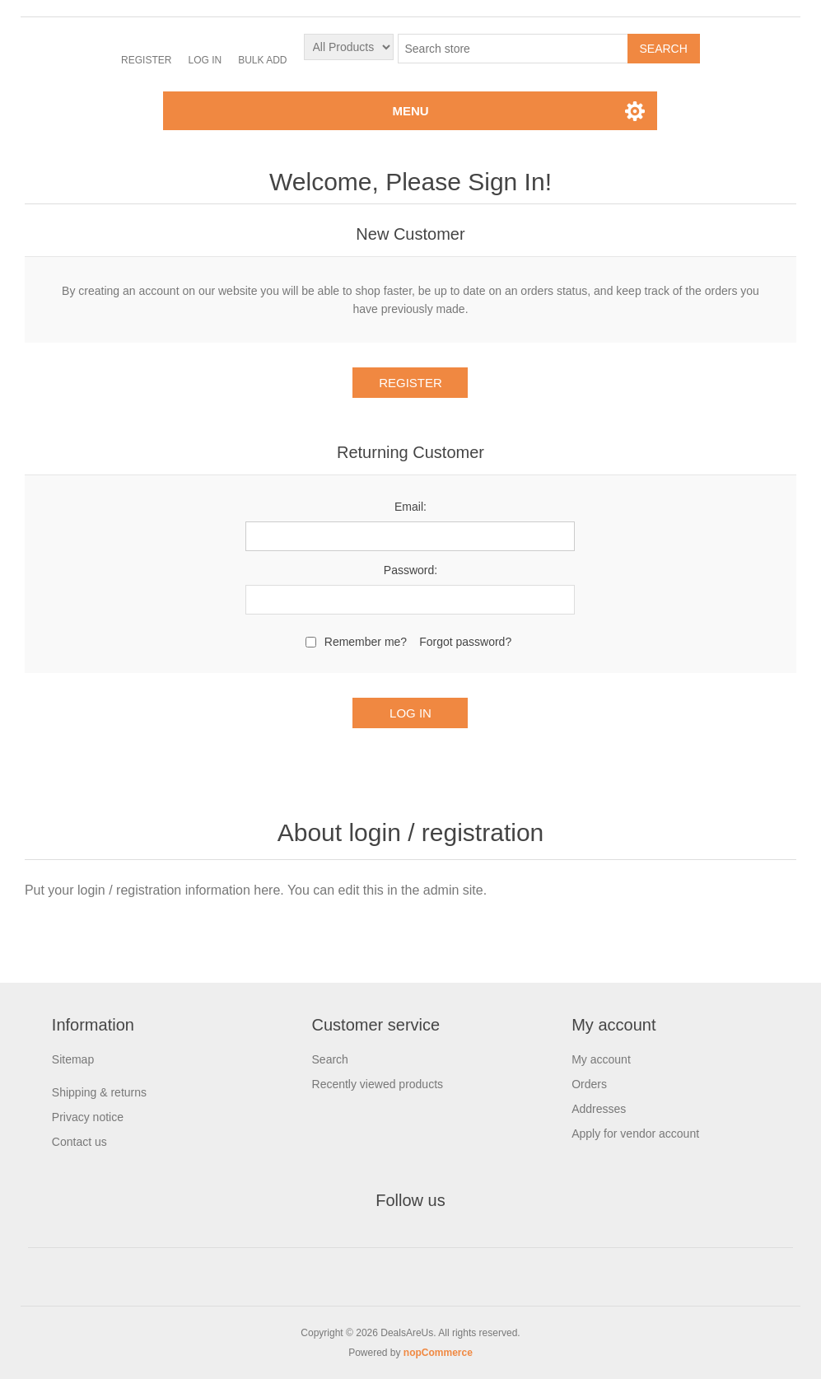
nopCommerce (438, 1352)
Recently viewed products (378, 1084)
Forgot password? (465, 641)
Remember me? (365, 641)
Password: (410, 570)
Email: (410, 506)
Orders (589, 1084)
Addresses (598, 1108)
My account (601, 1059)
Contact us (79, 1141)
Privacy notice (88, 1117)
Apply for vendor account (635, 1133)
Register (146, 60)
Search (330, 1059)
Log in (205, 60)
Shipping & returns (99, 1092)
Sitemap (73, 1059)
